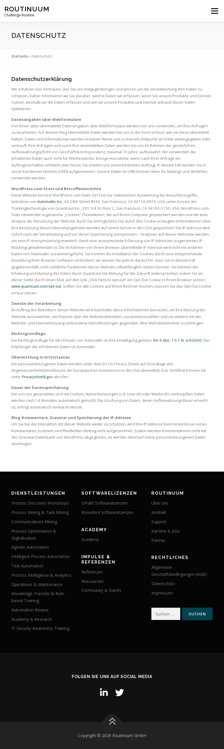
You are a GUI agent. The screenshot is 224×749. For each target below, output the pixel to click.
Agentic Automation (30, 547)
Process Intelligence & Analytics (41, 575)
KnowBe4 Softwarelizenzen (107, 512)
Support (158, 521)
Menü (214, 10)
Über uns (159, 503)
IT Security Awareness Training (40, 628)
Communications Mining (34, 521)
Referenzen (92, 572)
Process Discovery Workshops (40, 503)
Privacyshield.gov (37, 376)
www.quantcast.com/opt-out (36, 286)
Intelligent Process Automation (40, 556)
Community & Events (101, 590)
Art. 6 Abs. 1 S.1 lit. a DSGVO (177, 340)
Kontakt (158, 512)
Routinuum (26, 9)
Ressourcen (92, 581)
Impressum (162, 593)
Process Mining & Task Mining (40, 512)
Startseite (19, 56)
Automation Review (29, 610)
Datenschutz (163, 583)
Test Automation (27, 566)
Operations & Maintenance (36, 584)
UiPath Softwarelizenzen (104, 503)
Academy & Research (31, 619)
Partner (158, 540)
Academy (90, 539)
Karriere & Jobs (165, 531)
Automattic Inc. (50, 201)
